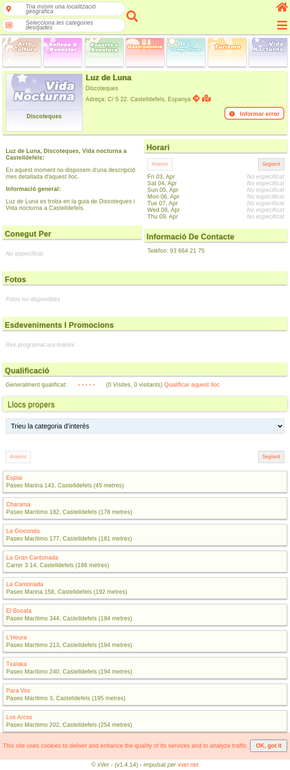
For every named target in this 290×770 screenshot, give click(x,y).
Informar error (254, 114)
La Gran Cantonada (32, 557)
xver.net (188, 764)
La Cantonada (24, 584)
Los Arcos (19, 717)
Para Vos (18, 690)
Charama (18, 504)
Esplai (14, 478)
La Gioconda (23, 531)
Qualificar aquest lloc (192, 384)
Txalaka (16, 664)
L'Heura (16, 637)
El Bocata (19, 611)
